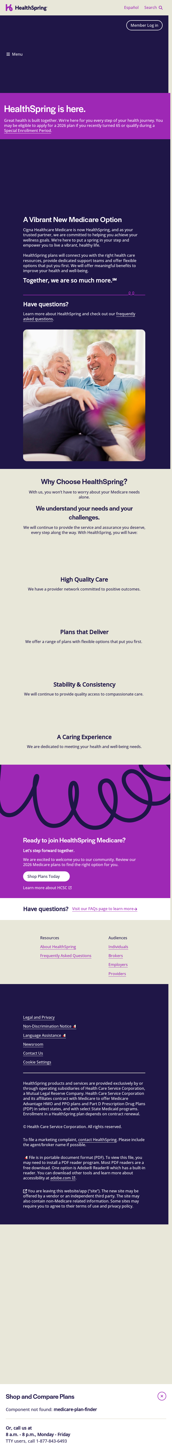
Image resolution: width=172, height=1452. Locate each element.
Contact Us (33, 1278)
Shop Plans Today (46, 1101)
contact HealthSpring (97, 1365)
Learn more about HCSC (45, 1113)
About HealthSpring (58, 1172)
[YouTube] (139, 1229)
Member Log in (144, 25)
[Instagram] (65, 1229)
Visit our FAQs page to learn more (104, 1134)
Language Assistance (44, 1260)
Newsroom (33, 1269)
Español (131, 7)
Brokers (115, 1181)
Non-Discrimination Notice (49, 1251)
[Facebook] (29, 1229)
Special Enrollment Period (27, 249)
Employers (118, 1190)
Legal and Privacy (39, 1242)
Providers (117, 1199)
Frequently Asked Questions (65, 1181)
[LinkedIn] (102, 1229)
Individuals (118, 1172)
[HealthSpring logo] (27, 7)
